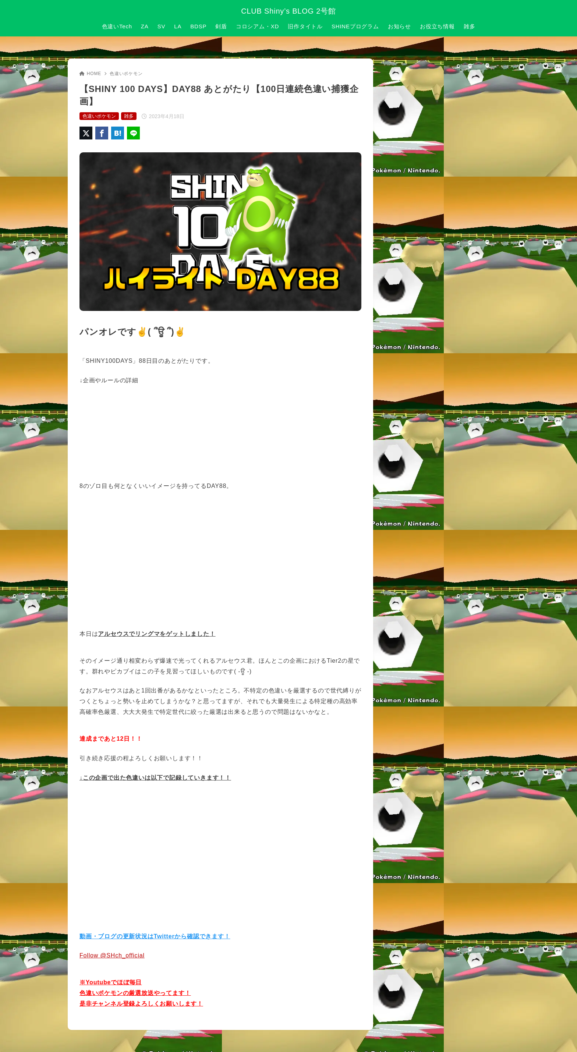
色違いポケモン (126, 73)
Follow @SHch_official (112, 955)
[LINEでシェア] (133, 133)
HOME (90, 73)
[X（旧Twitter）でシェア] (85, 133)
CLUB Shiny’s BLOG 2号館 (288, 11)
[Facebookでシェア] (101, 133)
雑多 (129, 116)
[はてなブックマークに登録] (117, 133)
